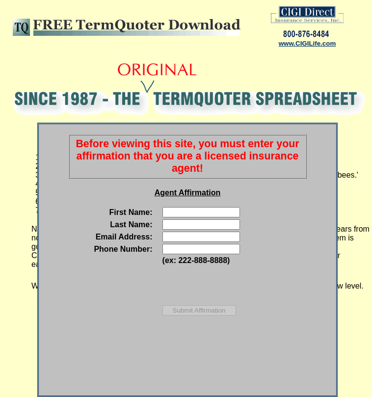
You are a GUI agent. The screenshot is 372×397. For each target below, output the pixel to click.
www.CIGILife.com (307, 43)
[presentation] (232, 285)
